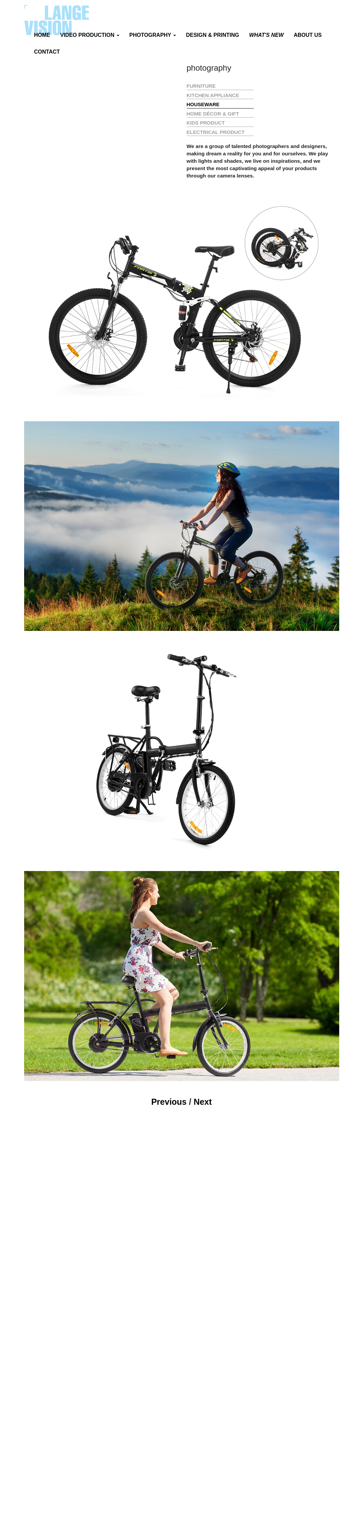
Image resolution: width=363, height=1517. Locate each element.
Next (203, 1101)
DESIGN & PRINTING (212, 35)
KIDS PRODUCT (206, 123)
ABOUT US (308, 35)
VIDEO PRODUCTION (89, 35)
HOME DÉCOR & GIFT (213, 114)
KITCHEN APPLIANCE (213, 95)
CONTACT (47, 52)
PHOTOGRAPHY (152, 35)
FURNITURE (201, 86)
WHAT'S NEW (266, 35)
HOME (42, 35)
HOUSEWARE (203, 104)
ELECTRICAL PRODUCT (216, 132)
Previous (169, 1101)
